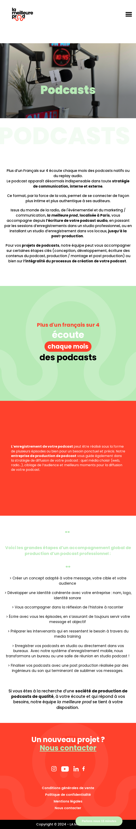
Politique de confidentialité (68, 794)
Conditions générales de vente (68, 788)
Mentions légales (68, 801)
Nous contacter (68, 748)
